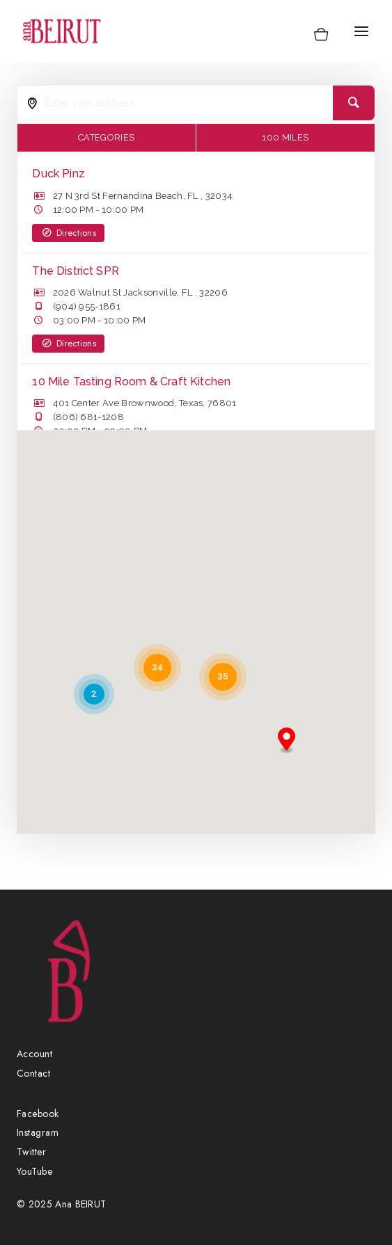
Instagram (37, 1132)
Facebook (38, 1113)
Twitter (31, 1152)
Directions (68, 232)
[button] (286, 741)
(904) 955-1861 (86, 306)
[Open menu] (361, 31)
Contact (33, 1073)
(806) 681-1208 (88, 417)
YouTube (34, 1171)
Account (34, 1054)
